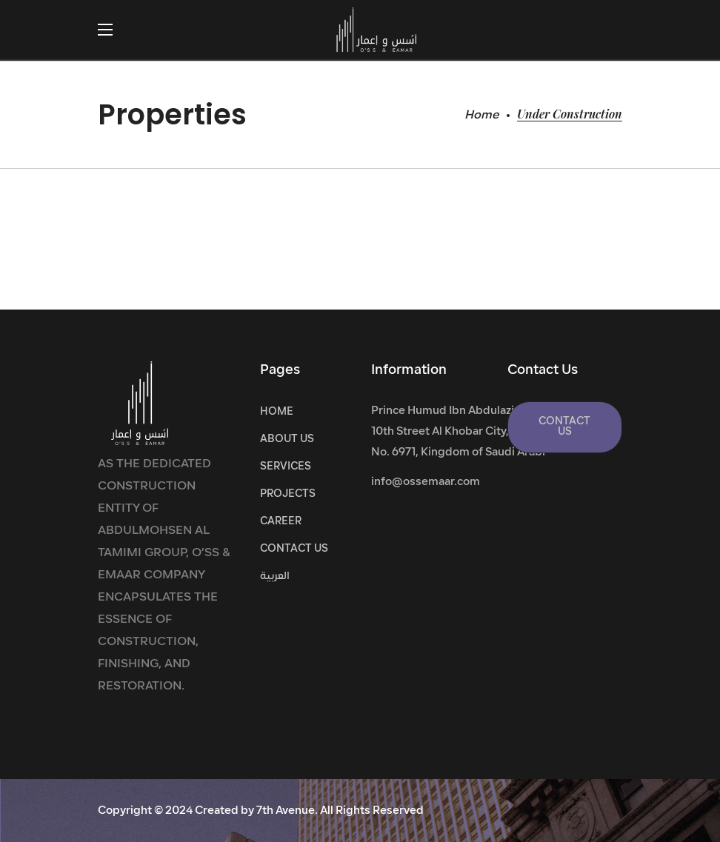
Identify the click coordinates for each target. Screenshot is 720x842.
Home (481, 115)
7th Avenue (285, 811)
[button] (564, 427)
